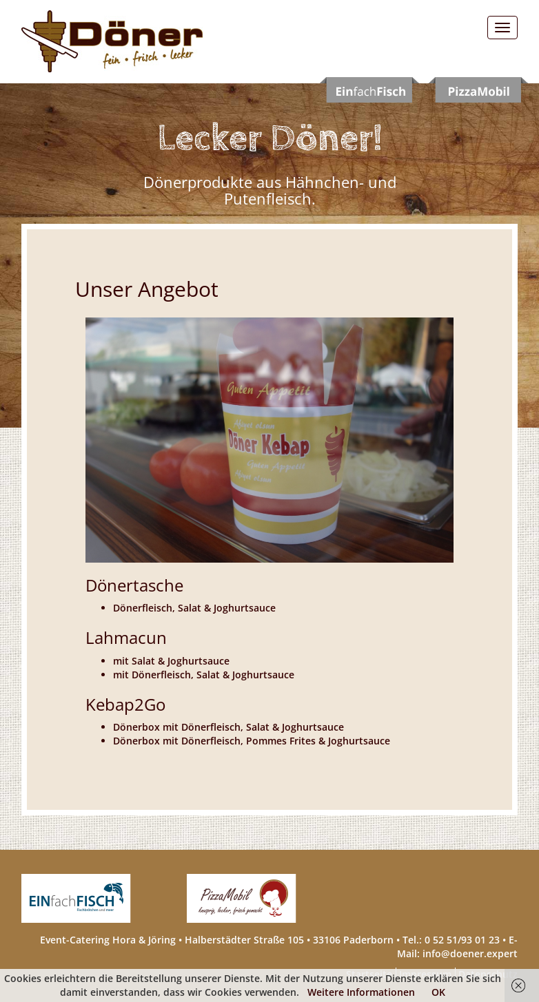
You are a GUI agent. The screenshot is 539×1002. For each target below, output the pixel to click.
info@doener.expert (470, 953)
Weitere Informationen (361, 992)
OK (438, 992)
